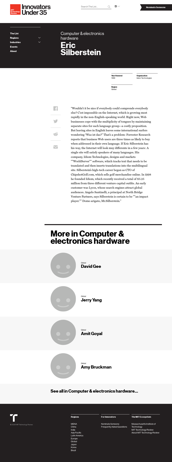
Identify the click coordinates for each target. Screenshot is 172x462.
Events (13, 46)
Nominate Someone (110, 424)
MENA (74, 424)
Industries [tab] (25, 42)
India (73, 430)
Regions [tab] (25, 38)
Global (74, 441)
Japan (74, 444)
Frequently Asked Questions (114, 427)
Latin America (77, 435)
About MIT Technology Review (145, 432)
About (13, 51)
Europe (74, 438)
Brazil (73, 450)
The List (14, 33)
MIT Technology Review (24, 425)
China (73, 427)
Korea (73, 447)
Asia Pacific (76, 432)
